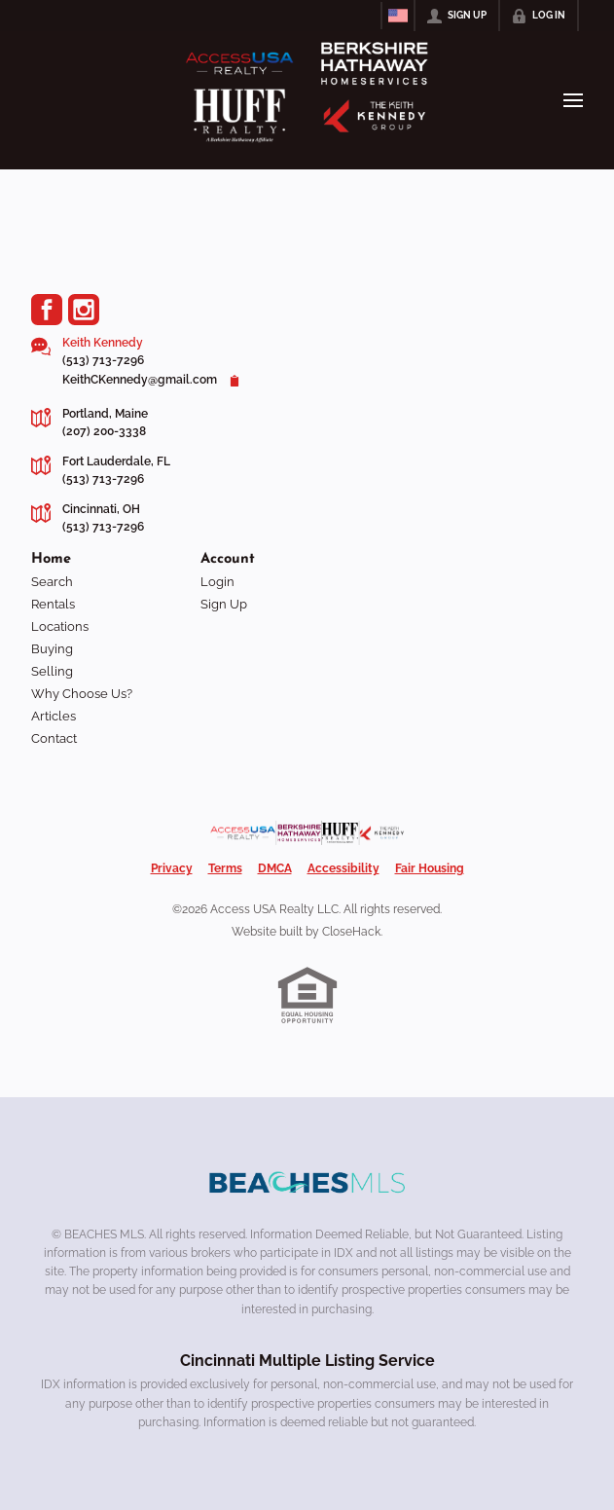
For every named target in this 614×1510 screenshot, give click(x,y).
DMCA (275, 868)
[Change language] (398, 15)
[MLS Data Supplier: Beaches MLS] (307, 1183)
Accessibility (343, 868)
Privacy (172, 868)
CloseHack (351, 932)
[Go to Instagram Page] (83, 309)
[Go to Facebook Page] (46, 309)
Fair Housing (429, 868)
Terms (225, 868)
